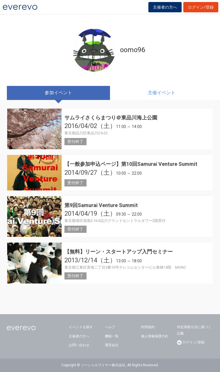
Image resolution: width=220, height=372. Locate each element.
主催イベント (161, 92)
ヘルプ (110, 327)
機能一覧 (112, 336)
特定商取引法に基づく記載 (194, 330)
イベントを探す (81, 327)
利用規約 (148, 327)
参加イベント (58, 92)
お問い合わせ (79, 345)
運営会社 (112, 345)
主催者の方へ (165, 7)
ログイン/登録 (201, 7)
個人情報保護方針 (154, 336)
